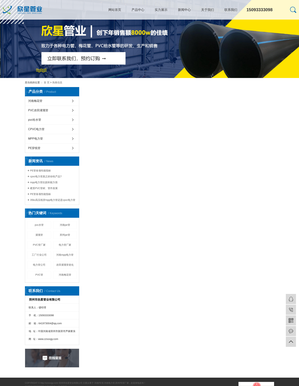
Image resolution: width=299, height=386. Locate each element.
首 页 (46, 82)
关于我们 (207, 10)
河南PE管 (99, 383)
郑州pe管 (65, 234)
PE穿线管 (34, 148)
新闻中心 (184, 10)
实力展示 (161, 10)
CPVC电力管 (36, 129)
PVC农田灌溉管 (38, 110)
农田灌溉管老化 (65, 264)
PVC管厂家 (39, 244)
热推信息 (57, 82)
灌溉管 (39, 234)
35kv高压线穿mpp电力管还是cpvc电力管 (52, 200)
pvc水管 (39, 224)
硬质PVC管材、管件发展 (44, 188)
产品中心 (138, 10)
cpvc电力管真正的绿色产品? (46, 176)
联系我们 (230, 10)
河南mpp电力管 (65, 254)
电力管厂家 (65, 244)
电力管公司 (39, 264)
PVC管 (39, 274)
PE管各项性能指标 (40, 170)
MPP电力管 (35, 138)
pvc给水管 (34, 119)
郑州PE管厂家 (122, 383)
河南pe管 (65, 224)
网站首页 (114, 10)
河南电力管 (109, 383)
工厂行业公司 (39, 254)
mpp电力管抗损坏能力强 (43, 182)
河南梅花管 (35, 100)
